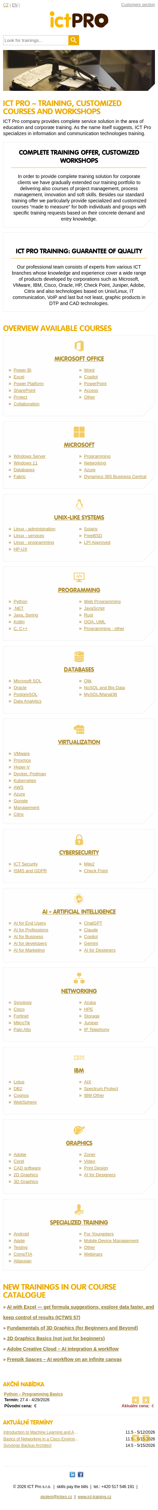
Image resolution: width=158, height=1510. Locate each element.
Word (89, 370)
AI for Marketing (29, 950)
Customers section (138, 5)
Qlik (87, 680)
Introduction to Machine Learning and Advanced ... (41, 1432)
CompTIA (23, 1254)
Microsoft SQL (27, 680)
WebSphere (25, 1102)
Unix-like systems (78, 510)
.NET (19, 608)
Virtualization (78, 735)
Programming (97, 456)
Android (21, 1233)
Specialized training (78, 1215)
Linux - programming (34, 542)
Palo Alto (22, 1029)
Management (26, 807)
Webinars (93, 1254)
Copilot (90, 376)
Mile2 (89, 863)
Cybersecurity (78, 845)
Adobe (20, 1154)
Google (21, 800)
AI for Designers (99, 950)
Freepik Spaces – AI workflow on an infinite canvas (64, 1359)
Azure (89, 469)
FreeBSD (93, 535)
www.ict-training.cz (94, 1496)
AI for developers (30, 943)
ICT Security (26, 863)
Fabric (20, 476)
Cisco (19, 1009)
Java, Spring (26, 615)
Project (20, 397)
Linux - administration (34, 528)
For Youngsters (98, 1233)
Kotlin (19, 621)
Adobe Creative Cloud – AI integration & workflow (63, 1349)
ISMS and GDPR (30, 870)
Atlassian (22, 1260)
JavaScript (94, 608)
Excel (19, 376)
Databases (24, 469)
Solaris (90, 528)
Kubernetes (25, 780)
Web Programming (102, 601)
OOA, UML (95, 621)
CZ (5, 5)
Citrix (19, 814)
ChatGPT (93, 923)
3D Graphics (26, 1181)
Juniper (91, 1022)
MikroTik (22, 1022)
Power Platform (29, 383)
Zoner (89, 1154)
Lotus (19, 1081)
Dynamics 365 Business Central (115, 476)
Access (91, 390)
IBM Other (94, 1095)
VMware (22, 753)
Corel (19, 1161)
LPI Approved (97, 542)
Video (89, 1161)
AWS (18, 787)
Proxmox (22, 760)
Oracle (20, 687)
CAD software (27, 1168)
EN (15, 5)
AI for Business (28, 936)
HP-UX (20, 549)
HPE (88, 1009)
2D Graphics (26, 1174)
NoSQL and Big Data (104, 687)
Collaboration (27, 403)
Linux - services (29, 535)
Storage (91, 1015)
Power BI (22, 370)
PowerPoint (95, 383)
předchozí (135, 1400)
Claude (91, 929)
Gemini (91, 943)
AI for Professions (31, 929)
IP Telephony (96, 1029)
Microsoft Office (78, 351)
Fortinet (21, 1015)
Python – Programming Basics (33, 1394)
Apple (19, 1240)
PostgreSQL (26, 694)
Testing (20, 1247)
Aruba (90, 1002)
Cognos (21, 1095)
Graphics (78, 1136)
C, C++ (20, 628)
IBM (78, 1063)
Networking (95, 462)
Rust (88, 615)
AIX (87, 1081)
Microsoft (78, 437)
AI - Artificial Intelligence (78, 904)
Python (20, 601)
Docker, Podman (30, 773)
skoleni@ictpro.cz (56, 1496)
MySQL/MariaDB (100, 694)
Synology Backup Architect (27, 1445)
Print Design (96, 1168)
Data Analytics (27, 701)
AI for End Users (30, 923)
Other (89, 397)
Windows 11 (26, 462)
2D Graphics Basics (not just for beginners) (56, 1338)
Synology (22, 1002)
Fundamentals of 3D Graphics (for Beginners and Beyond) (72, 1328)
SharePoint (24, 390)
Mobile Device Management (111, 1240)
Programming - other (104, 628)
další (146, 1400)
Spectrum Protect (101, 1088)
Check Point (96, 870)
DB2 (18, 1088)
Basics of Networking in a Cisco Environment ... (41, 1439)
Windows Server (30, 456)
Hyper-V (22, 767)
